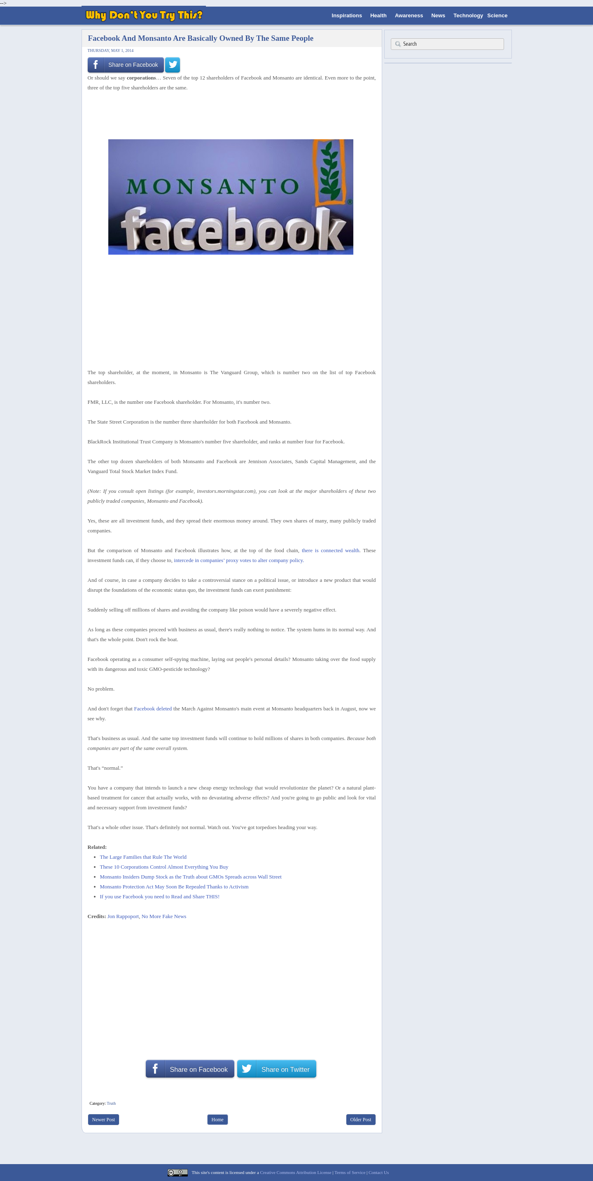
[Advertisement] (229, 114)
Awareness (409, 15)
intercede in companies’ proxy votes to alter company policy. (239, 560)
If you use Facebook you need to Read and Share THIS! (160, 896)
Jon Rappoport (123, 916)
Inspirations (347, 15)
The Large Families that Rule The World (143, 857)
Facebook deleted (153, 708)
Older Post (360, 1119)
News (438, 15)
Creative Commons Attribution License (296, 1172)
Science (497, 15)
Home (218, 1119)
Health (378, 15)
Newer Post (103, 1119)
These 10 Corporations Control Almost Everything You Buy (164, 867)
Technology (468, 15)
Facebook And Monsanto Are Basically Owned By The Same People (201, 38)
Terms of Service (349, 1172)
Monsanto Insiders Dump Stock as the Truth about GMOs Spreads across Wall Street (191, 877)
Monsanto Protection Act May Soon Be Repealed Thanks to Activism (174, 886)
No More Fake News (164, 916)
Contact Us (379, 1172)
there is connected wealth (331, 550)
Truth (111, 1103)
